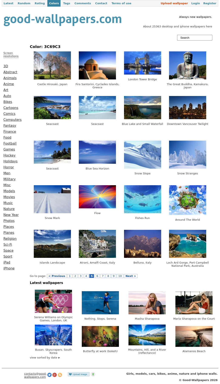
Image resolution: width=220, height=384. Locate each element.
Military (9, 179)
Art (5, 90)
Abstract (10, 72)
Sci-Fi (7, 245)
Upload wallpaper (174, 3)
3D (5, 66)
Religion (10, 239)
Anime (8, 84)
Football (10, 143)
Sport (7, 256)
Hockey (9, 155)
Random (24, 3)
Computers (12, 120)
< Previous (56, 276)
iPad (6, 262)
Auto (7, 96)
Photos (9, 221)
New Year (11, 215)
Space (8, 251)
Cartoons (10, 108)
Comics (9, 114)
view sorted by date (45, 357)
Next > (131, 276)
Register (209, 3)
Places (8, 227)
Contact (101, 3)
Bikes (7, 102)
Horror (8, 167)
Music (8, 203)
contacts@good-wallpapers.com (35, 375)
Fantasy (9, 126)
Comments (83, 3)
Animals (10, 78)
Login (195, 3)
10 (120, 276)
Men (6, 173)
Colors (54, 3)
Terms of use (121, 3)
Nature (9, 209)
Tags (66, 3)
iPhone (9, 268)
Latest (8, 3)
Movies (9, 197)
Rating (40, 3)
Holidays (10, 161)
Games (9, 149)
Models (9, 191)
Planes (8, 233)
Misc (7, 185)
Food (7, 138)
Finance (9, 132)
